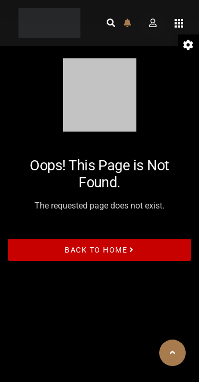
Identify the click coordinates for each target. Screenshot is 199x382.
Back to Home (99, 249)
